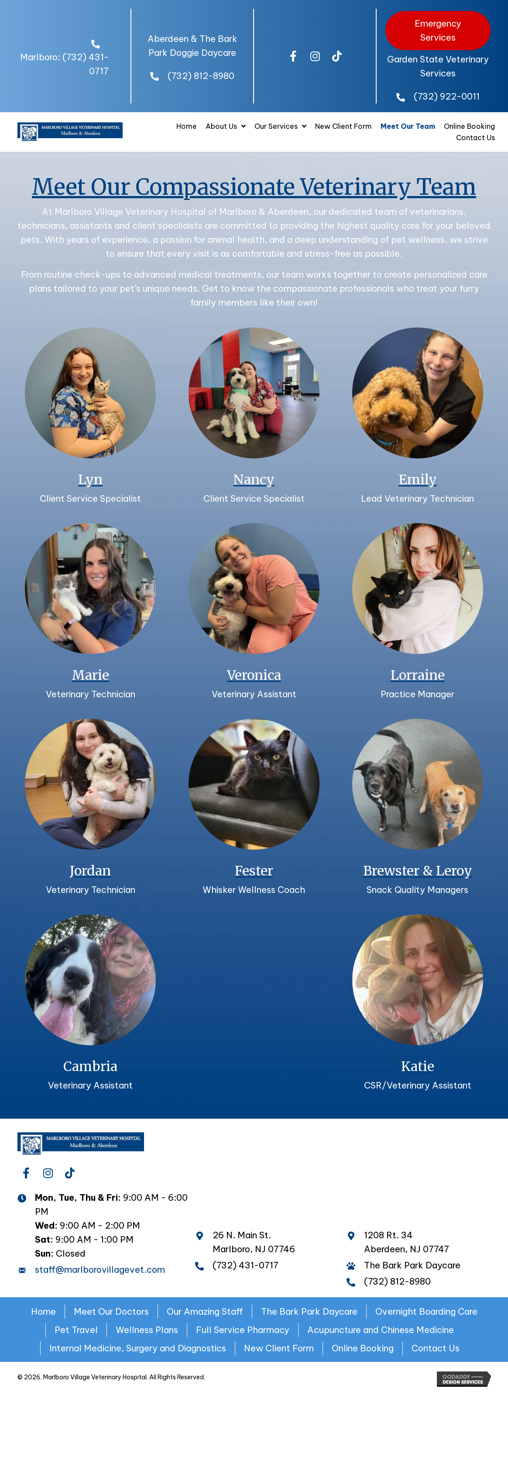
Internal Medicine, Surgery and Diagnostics (137, 1348)
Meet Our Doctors (111, 1311)
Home (43, 1311)
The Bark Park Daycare (309, 1311)
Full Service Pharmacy (242, 1329)
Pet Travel (76, 1329)
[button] (293, 56)
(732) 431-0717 (245, 1265)
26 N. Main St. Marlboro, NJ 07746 (254, 1242)
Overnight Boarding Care (426, 1311)
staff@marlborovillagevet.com (100, 1269)
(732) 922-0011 (447, 96)
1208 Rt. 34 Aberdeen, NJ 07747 (406, 1242)
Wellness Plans (147, 1329)
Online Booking (363, 1348)
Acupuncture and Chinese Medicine (380, 1329)
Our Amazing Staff (205, 1311)
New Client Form (279, 1348)
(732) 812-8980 (201, 75)
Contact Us (436, 1348)
